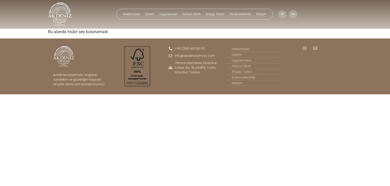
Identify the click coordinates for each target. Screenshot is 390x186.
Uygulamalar (168, 14)
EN (292, 14)
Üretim (150, 14)
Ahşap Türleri (214, 14)
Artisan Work (191, 14)
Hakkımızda (132, 14)
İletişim (260, 14)
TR (280, 14)
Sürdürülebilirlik (239, 14)
